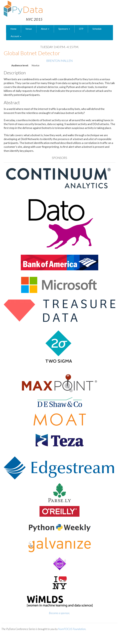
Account (16, 36)
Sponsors (64, 29)
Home (13, 29)
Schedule (97, 29)
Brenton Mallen (59, 60)
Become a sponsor (59, 613)
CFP (81, 29)
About (45, 29)
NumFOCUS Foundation (72, 629)
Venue (28, 29)
